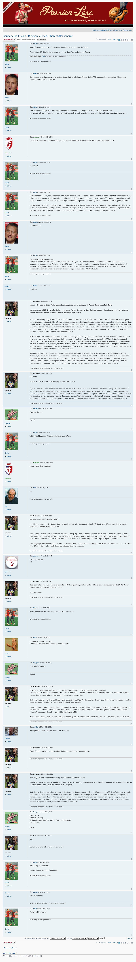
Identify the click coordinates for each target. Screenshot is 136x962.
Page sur (112, 39)
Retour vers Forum (10, 948)
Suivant (129, 938)
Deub (35, 638)
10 (132, 39)
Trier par (76, 938)
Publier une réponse (9, 39)
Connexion (128, 30)
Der (34, 488)
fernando (36, 301)
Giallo (35, 43)
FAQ (111, 30)
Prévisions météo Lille (99, 30)
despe (35, 285)
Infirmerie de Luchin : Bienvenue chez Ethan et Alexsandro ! (38, 36)
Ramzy (35, 892)
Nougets (36, 408)
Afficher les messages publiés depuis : (45, 938)
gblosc (35, 73)
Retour (9, 67)
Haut (131, 70)
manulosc (36, 137)
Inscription (118, 30)
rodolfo (35, 727)
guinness (36, 556)
